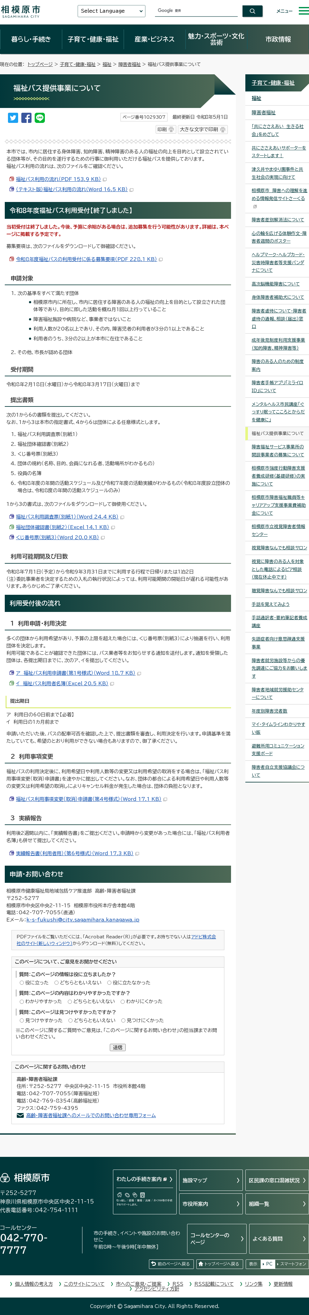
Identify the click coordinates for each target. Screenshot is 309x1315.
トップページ (40, 64)
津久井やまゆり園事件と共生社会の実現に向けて (277, 173)
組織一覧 (259, 1203)
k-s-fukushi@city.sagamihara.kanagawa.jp (82, 919)
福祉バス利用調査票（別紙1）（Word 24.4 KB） (70, 516)
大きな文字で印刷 (199, 129)
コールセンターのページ (210, 1239)
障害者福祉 (129, 64)
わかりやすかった (43, 1001)
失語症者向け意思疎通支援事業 (278, 643)
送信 (118, 1047)
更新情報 (283, 1284)
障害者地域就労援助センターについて (278, 694)
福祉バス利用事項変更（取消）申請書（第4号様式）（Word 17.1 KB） (91, 799)
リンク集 (254, 1284)
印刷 (162, 129)
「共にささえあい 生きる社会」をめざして (278, 130)
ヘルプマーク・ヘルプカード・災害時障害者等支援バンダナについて (278, 262)
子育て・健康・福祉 (92, 39)
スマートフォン (293, 1264)
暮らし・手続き (31, 39)
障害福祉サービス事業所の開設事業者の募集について (278, 451)
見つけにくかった (145, 1020)
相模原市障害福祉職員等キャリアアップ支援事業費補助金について (279, 505)
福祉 (106, 64)
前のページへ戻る (174, 1264)
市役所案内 (195, 1203)
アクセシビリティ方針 (157, 1288)
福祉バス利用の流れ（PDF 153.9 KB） (61, 179)
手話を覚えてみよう (271, 604)
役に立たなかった (132, 982)
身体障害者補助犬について (278, 297)
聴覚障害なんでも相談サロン (279, 590)
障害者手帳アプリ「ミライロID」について (277, 386)
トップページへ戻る (222, 1264)
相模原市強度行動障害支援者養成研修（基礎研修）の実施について (278, 476)
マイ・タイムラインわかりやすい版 (278, 728)
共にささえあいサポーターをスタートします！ (279, 152)
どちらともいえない (81, 982)
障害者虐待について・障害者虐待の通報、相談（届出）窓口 (279, 319)
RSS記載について (214, 1284)
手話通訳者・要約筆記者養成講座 (279, 621)
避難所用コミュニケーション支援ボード (278, 750)
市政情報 (278, 39)
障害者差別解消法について (278, 220)
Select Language (103, 11)
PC (269, 1264)
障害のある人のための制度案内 (278, 365)
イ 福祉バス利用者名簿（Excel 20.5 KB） (65, 683)
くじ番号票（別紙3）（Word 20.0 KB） (60, 537)
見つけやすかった (44, 1020)
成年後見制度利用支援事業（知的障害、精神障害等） (278, 344)
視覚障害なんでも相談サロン (279, 548)
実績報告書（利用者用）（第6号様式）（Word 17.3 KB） (77, 853)
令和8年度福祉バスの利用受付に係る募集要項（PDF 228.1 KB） (89, 259)
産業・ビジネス (155, 39)
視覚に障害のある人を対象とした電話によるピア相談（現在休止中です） (278, 569)
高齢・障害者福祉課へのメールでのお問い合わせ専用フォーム (91, 1115)
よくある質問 (268, 1238)
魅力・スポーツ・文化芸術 (216, 39)
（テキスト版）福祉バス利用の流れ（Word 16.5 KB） (74, 189)
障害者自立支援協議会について (278, 771)
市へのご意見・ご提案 (138, 1284)
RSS (177, 1284)
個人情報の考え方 (34, 1284)
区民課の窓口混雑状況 (274, 1180)
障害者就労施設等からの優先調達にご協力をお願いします (279, 668)
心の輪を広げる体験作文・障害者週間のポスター (279, 237)
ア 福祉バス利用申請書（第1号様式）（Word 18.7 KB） (78, 673)
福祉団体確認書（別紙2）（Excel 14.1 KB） (65, 527)
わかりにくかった (144, 1001)
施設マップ (195, 1180)
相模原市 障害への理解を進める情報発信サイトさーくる (279, 198)
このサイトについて (84, 1284)
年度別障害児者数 (269, 711)
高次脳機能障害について (276, 284)
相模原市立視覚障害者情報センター (278, 530)
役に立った (37, 982)
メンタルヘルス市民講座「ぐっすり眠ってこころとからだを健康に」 (278, 412)
